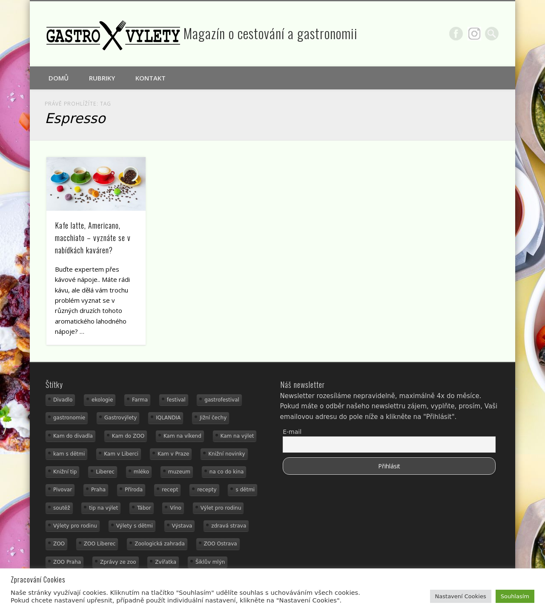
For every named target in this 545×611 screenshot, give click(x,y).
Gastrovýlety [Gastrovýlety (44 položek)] (120, 418)
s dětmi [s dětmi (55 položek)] (245, 490)
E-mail (292, 431)
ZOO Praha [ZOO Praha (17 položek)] (67, 562)
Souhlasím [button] (515, 596)
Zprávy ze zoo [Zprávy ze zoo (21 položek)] (118, 562)
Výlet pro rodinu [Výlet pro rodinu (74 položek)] (221, 508)
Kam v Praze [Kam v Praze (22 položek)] (173, 454)
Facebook (456, 33)
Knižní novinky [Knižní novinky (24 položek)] (226, 454)
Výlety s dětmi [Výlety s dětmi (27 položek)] (134, 526)
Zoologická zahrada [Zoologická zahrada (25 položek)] (160, 544)
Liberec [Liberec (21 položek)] (105, 472)
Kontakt (150, 78)
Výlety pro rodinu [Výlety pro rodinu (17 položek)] (75, 526)
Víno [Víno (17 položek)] (175, 508)
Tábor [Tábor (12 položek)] (144, 508)
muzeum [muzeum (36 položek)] (179, 472)
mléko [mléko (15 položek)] (141, 472)
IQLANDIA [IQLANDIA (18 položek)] (168, 418)
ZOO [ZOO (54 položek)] (59, 544)
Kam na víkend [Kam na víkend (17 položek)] (182, 436)
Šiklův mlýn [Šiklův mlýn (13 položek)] (210, 562)
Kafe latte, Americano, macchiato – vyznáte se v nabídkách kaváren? (93, 237)
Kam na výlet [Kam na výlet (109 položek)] (237, 436)
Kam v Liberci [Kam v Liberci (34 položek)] (121, 454)
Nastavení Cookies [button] (460, 596)
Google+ (474, 33)
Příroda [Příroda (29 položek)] (134, 490)
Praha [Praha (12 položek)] (98, 490)
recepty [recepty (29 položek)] (206, 490)
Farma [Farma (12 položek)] (140, 400)
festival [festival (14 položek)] (176, 400)
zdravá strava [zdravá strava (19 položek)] (228, 526)
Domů (59, 78)
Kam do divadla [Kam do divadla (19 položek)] (73, 436)
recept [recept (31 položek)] (170, 490)
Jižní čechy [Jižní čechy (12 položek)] (213, 418)
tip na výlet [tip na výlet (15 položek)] (103, 508)
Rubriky (102, 78)
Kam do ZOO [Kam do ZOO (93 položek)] (128, 436)
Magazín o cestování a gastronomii (271, 33)
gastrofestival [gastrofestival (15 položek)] (221, 400)
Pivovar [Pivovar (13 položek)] (62, 490)
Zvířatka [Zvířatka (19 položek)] (165, 562)
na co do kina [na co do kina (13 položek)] (226, 472)
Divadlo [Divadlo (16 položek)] (62, 400)
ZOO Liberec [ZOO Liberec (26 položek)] (100, 544)
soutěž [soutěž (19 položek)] (61, 508)
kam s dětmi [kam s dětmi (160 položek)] (69, 454)
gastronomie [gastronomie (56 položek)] (69, 418)
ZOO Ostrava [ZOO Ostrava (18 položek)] (220, 544)
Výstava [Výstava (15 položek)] (182, 526)
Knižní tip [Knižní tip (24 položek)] (65, 472)
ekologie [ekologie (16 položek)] (102, 400)
